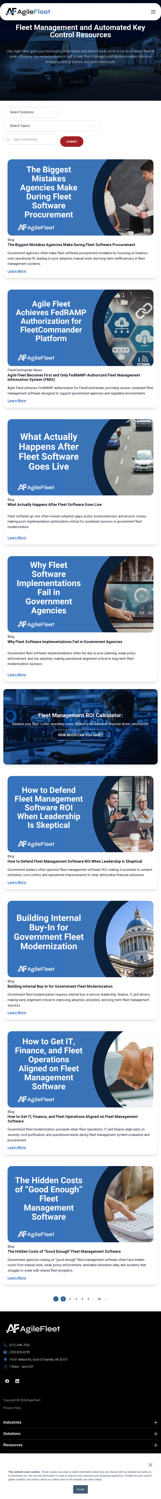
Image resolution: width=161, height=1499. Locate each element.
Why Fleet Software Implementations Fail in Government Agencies (65, 641)
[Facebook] (7, 1381)
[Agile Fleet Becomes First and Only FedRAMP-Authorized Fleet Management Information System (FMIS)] (80, 328)
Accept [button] (80, 1489)
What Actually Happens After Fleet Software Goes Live (55, 504)
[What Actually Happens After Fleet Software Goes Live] (80, 458)
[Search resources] (30, 139)
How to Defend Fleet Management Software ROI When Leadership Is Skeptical (75, 861)
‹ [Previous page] (55, 1299)
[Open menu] (153, 11)
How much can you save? (80, 735)
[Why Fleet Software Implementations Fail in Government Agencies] (80, 595)
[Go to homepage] (32, 1328)
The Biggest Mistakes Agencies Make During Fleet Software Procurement (71, 244)
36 (99, 1299)
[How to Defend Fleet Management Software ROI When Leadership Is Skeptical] (80, 815)
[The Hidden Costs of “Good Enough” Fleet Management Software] (80, 1205)
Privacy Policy (12, 1408)
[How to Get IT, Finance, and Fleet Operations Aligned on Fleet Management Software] (80, 1070)
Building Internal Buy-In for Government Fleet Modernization (60, 986)
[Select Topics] (80, 126)
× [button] (150, 1464)
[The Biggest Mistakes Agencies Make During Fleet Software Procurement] (80, 198)
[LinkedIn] (17, 1381)
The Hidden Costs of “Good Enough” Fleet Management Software (64, 1251)
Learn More (17, 271)
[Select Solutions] (80, 112)
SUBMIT (71, 141)
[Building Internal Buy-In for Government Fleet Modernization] (80, 940)
